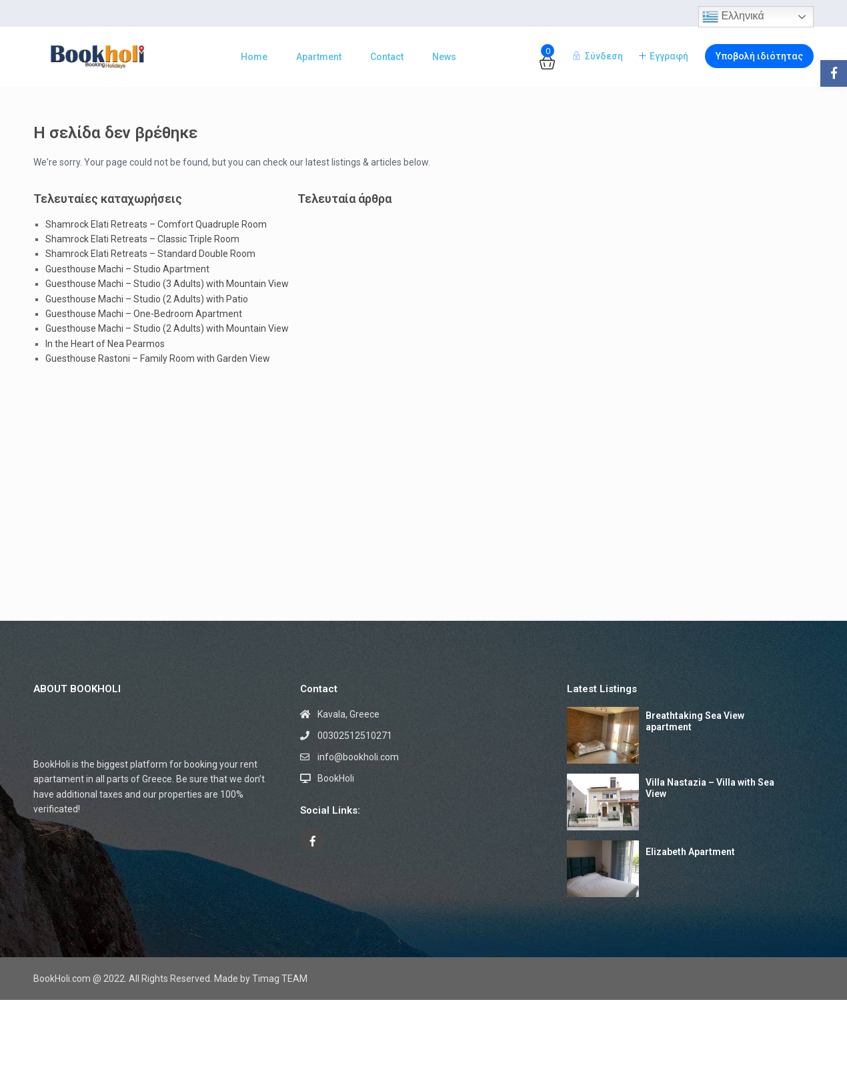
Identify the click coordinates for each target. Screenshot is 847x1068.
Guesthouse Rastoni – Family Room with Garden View (157, 358)
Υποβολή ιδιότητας (759, 56)
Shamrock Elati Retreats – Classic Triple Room (142, 239)
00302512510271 (354, 735)
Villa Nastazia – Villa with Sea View (710, 788)
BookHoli (335, 778)
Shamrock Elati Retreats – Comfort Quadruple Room (156, 224)
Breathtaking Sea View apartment (695, 721)
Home (254, 56)
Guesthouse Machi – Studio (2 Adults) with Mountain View (167, 328)
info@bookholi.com (358, 757)
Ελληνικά (733, 17)
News (444, 56)
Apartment (318, 56)
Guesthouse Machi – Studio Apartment (127, 269)
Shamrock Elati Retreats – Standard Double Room (150, 253)
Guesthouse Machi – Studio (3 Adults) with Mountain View (167, 283)
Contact (386, 56)
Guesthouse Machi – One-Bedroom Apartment (143, 313)
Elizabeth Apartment (690, 851)
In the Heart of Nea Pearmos (105, 343)
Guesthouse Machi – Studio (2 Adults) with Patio (146, 299)
